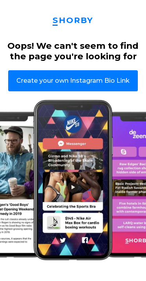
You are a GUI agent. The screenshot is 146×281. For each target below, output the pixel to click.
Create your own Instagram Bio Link (73, 80)
